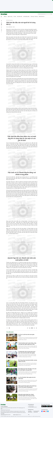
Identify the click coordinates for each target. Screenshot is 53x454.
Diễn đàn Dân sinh (41, 16)
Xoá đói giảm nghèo (26, 16)
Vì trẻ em (14, 16)
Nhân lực (5, 16)
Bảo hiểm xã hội (19, 16)
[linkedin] (1, 24)
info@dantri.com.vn (18, 414)
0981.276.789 (8, 414)
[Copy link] (1, 28)
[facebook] (1, 20)
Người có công (10, 16)
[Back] (1, 32)
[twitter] (1, 22)
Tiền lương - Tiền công (34, 16)
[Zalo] (1, 26)
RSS (28, 414)
